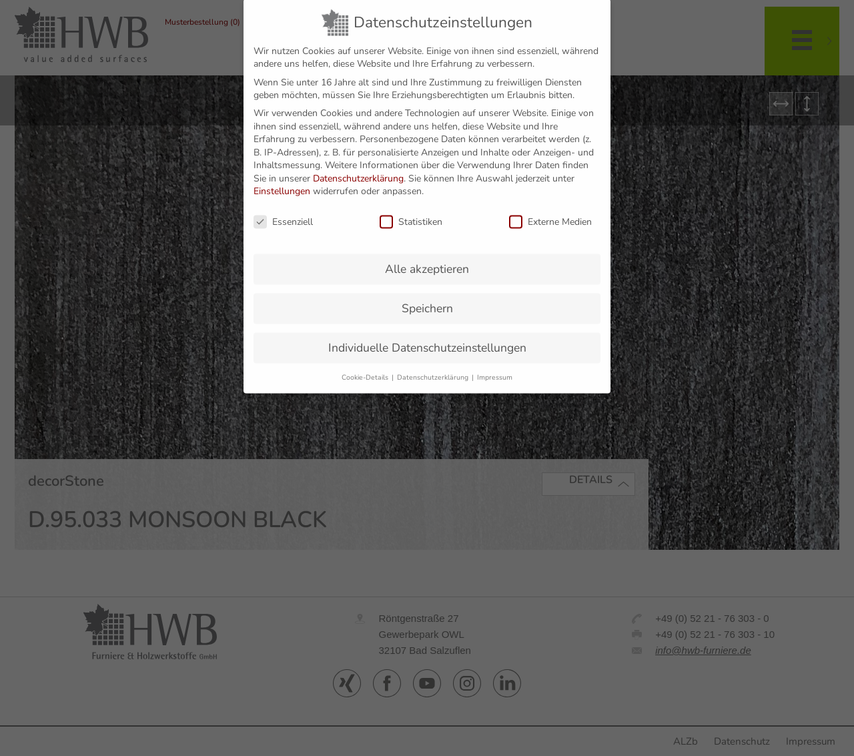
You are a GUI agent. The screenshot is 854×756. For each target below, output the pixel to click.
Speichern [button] (427, 296)
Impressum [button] (494, 365)
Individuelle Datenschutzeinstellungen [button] (427, 335)
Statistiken (411, 209)
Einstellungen (282, 178)
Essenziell (283, 209)
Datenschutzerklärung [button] (433, 365)
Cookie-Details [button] (366, 365)
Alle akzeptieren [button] (427, 256)
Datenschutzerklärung (358, 165)
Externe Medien (550, 209)
